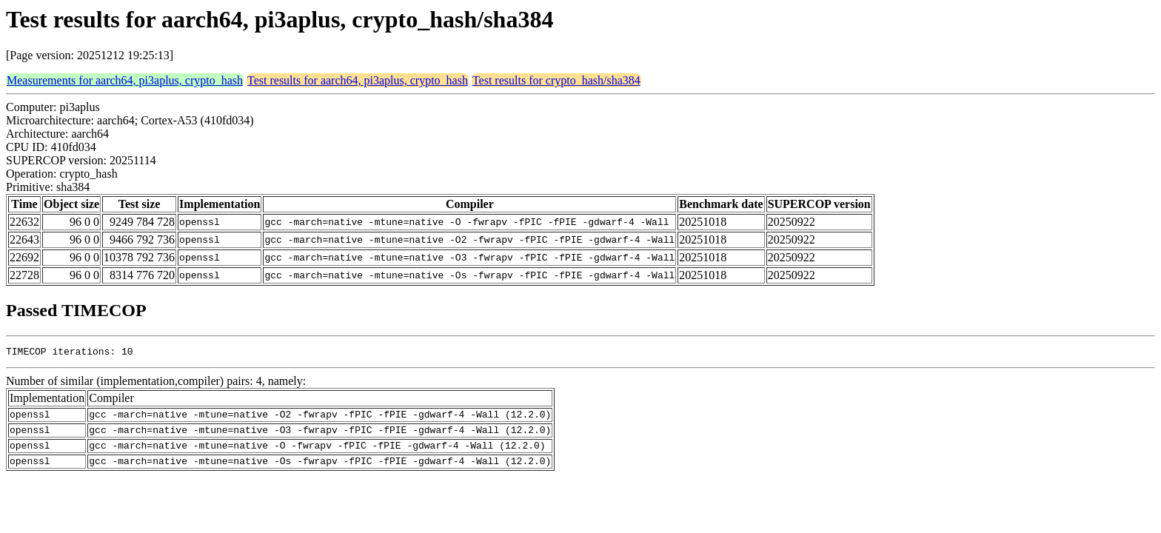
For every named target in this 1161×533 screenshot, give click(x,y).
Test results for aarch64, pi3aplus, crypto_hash (357, 80)
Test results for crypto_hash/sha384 (556, 80)
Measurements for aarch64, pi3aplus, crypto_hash (125, 80)
